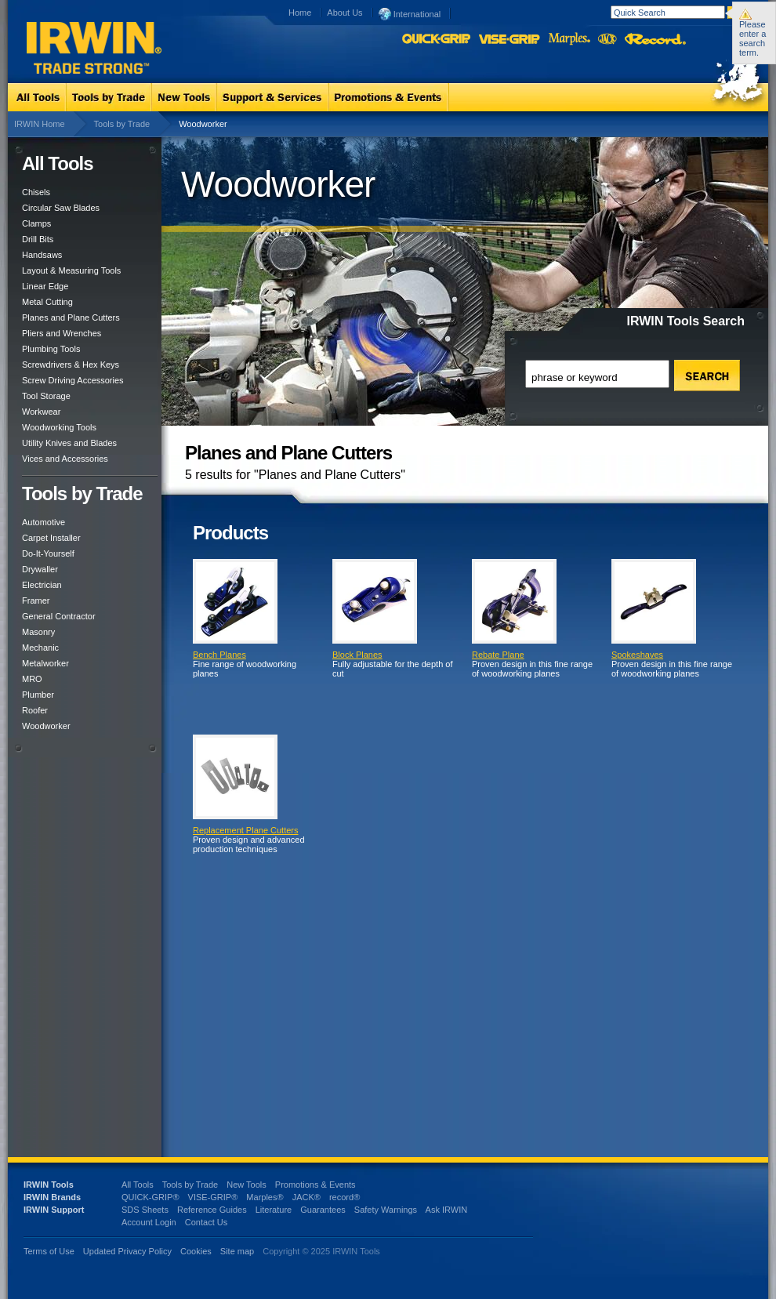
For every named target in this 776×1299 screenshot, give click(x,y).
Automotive (43, 522)
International (410, 13)
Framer (35, 600)
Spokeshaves (637, 654)
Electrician (42, 585)
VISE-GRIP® (213, 1197)
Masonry (38, 632)
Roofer (35, 710)
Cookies (197, 1251)
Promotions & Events (315, 1184)
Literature (274, 1209)
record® (344, 1197)
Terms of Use (49, 1251)
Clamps (36, 223)
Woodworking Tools (59, 427)
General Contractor (59, 616)
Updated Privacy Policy (127, 1251)
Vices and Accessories (65, 458)
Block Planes (357, 654)
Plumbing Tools (51, 349)
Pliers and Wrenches (61, 333)
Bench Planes (219, 654)
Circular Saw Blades (61, 207)
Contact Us (206, 1222)
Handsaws (42, 254)
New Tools (247, 1184)
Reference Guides (212, 1209)
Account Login (148, 1222)
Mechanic (40, 647)
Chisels (36, 192)
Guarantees (322, 1209)
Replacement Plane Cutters (246, 830)
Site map (237, 1251)
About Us (344, 12)
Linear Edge (45, 286)
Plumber (38, 694)
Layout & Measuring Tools (71, 270)
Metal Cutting (47, 302)
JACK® (306, 1197)
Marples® (264, 1197)
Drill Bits (37, 239)
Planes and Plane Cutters (71, 317)
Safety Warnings (385, 1209)
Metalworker (45, 663)
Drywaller (40, 569)
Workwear (41, 411)
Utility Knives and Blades (69, 443)
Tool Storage (46, 396)
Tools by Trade (122, 124)
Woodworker (46, 726)
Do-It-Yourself (48, 553)
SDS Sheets (145, 1209)
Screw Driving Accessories (73, 380)
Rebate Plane (498, 654)
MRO (32, 679)
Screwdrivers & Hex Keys (70, 364)
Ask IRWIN (447, 1209)
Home (299, 12)
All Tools (137, 1184)
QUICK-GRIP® (150, 1197)
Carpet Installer (51, 537)
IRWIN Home (39, 124)
